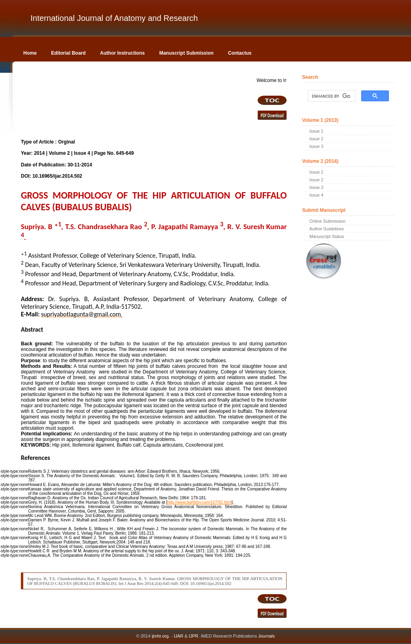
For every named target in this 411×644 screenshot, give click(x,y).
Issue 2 (316, 138)
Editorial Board (68, 53)
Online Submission (327, 221)
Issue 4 (316, 195)
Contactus (240, 53)
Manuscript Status (326, 236)
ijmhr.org (160, 636)
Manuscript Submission (186, 53)
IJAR (178, 636)
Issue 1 (316, 131)
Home (30, 53)
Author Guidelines (326, 228)
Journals (266, 636)
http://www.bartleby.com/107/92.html (199, 502)
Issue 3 (316, 146)
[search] (331, 96)
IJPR (193, 636)
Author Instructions (122, 53)
